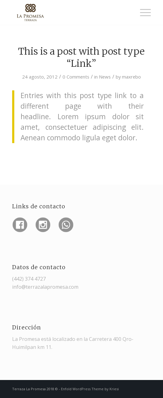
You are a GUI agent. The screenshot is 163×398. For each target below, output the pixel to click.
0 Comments (76, 77)
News (105, 77)
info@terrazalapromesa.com (45, 286)
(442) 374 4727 (29, 278)
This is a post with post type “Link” (81, 57)
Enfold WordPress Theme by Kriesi (90, 389)
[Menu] (142, 12)
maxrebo (131, 77)
